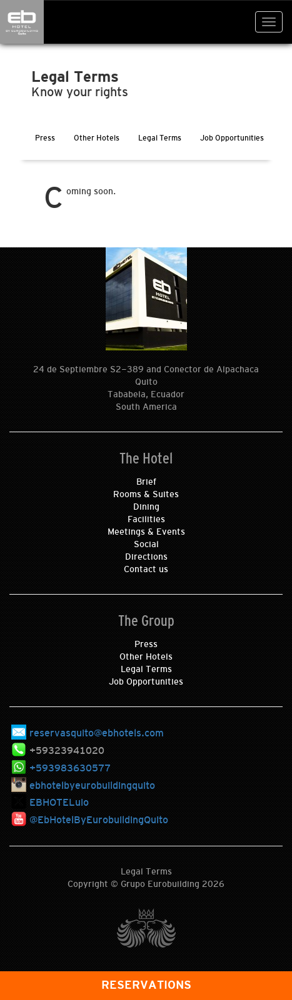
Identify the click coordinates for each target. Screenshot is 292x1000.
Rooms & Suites (146, 494)
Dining (146, 507)
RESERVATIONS (146, 985)
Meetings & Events (146, 532)
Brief (146, 482)
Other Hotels (146, 656)
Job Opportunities (146, 681)
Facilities (146, 519)
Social (146, 544)
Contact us (146, 569)
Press (146, 644)
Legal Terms (146, 669)
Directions (146, 557)
